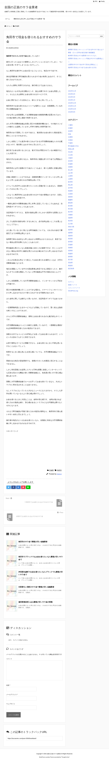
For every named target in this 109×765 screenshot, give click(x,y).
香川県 (70, 259)
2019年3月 (71, 97)
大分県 (70, 155)
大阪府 (70, 158)
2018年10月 (72, 109)
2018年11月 (72, 106)
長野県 (70, 250)
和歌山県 (71, 149)
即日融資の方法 (73, 146)
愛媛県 (70, 200)
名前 (8, 685)
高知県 (70, 262)
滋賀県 (70, 218)
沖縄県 (70, 215)
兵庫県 (70, 137)
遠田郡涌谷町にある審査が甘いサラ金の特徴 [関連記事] (35, 602)
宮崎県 (70, 167)
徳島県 (70, 197)
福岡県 (70, 233)
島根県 (70, 191)
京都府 (70, 128)
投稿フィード (72, 285)
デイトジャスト (77, 761)
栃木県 (70, 212)
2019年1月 (71, 100)
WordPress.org (73, 291)
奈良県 (70, 161)
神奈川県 (71, 227)
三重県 (70, 125)
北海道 (70, 140)
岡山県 (70, 185)
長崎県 (70, 247)
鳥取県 (70, 265)
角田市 (59, 470)
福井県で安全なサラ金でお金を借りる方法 (82, 67)
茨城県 (70, 244)
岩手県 (70, 188)
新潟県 (70, 206)
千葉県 (70, 143)
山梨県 (70, 179)
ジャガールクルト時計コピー (64, 761)
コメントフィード (74, 288)
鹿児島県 (71, 268)
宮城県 (51, 470)
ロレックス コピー (32, 761)
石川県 (70, 224)
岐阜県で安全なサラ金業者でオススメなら (82, 55)
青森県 (70, 253)
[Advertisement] (34, 448)
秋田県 (70, 239)
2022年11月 (72, 91)
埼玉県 (70, 152)
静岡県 (70, 256)
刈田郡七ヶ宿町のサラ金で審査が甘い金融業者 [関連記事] (36, 587)
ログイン (71, 282)
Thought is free (65, 757)
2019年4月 (71, 94)
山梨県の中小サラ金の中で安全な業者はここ (83, 64)
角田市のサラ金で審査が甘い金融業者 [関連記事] (32, 542)
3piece (59, 474)
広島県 (70, 194)
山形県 (70, 176)
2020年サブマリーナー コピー (46, 761)
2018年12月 (72, 103)
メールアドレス (12, 694)
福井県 (70, 230)
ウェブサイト (10, 704)
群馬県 (70, 242)
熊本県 (70, 221)
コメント (9, 659)
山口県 (70, 173)
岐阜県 (70, 182)
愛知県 (70, 203)
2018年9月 (71, 112)
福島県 (70, 236)
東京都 (70, 209)
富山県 (70, 170)
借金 (69, 134)
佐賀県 (70, 131)
